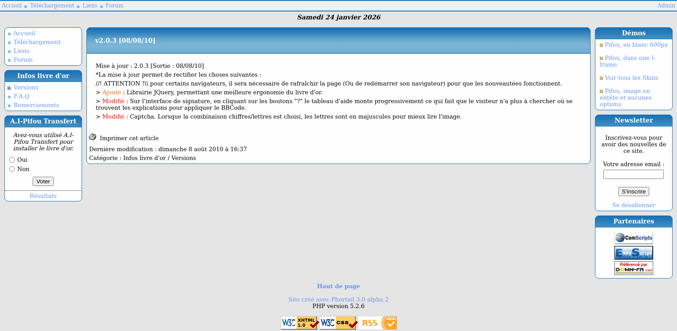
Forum (114, 6)
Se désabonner (633, 205)
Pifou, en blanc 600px (635, 44)
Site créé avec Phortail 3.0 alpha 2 (338, 299)
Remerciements (36, 105)
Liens (89, 6)
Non (23, 169)
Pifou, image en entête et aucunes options (626, 98)
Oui (22, 159)
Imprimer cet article (124, 137)
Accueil (12, 6)
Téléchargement (52, 6)
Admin (666, 6)
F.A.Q (21, 96)
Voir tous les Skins (630, 77)
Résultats (43, 196)
